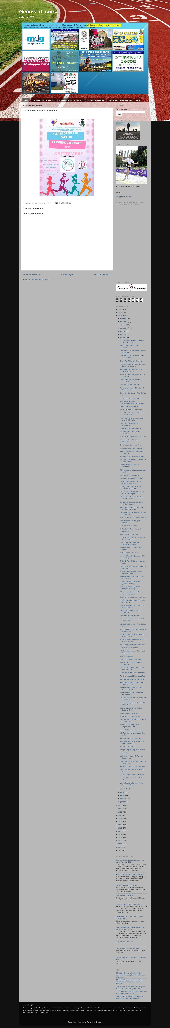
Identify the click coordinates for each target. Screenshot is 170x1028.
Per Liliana (124, 753)
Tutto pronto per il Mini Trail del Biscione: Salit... (131, 709)
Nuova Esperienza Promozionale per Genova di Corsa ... (133, 365)
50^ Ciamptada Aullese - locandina (132, 645)
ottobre (123, 325)
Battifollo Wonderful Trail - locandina (133, 597)
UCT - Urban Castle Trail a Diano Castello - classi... (132, 498)
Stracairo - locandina (127, 746)
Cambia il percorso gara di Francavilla (129, 466)
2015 (120, 831)
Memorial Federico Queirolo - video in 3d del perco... (132, 557)
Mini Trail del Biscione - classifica (132, 679)
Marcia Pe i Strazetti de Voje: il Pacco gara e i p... (131, 370)
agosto (123, 331)
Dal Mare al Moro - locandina (130, 398)
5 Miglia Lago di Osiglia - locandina (132, 750)
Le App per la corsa (95, 100)
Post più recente (31, 274)
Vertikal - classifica (126, 656)
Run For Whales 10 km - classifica (132, 673)
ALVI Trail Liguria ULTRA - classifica (133, 517)
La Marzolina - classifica (124, 896)
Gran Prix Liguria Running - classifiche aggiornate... (130, 543)
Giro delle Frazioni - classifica (130, 730)
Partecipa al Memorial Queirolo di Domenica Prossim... (132, 389)
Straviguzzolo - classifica (129, 648)
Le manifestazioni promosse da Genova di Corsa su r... (131, 784)
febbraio (123, 798)
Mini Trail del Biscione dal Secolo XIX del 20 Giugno (132, 493)
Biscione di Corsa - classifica (126, 885)
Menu (26, 100)
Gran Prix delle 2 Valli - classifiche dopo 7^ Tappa (132, 606)
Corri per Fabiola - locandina (130, 385)
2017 (120, 825)
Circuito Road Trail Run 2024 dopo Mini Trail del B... (132, 635)
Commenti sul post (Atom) (40, 279)
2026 (120, 309)
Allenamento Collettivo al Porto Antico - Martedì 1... (131, 593)
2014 (120, 834)
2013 (120, 837)
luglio (122, 334)
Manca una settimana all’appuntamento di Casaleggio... (133, 402)
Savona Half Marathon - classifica (128, 904)
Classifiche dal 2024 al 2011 (71, 100)
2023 (120, 806)
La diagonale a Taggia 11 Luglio (131, 478)
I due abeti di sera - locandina (130, 616)
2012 (120, 841)
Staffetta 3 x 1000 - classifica (130, 428)
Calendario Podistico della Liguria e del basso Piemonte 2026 (130, 861)
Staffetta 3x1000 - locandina (130, 716)
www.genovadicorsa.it (127, 1008)
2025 (120, 312)
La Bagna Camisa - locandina (130, 406)
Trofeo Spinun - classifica (129, 553)
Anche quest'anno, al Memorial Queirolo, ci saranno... (131, 582)
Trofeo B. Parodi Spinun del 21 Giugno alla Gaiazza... (131, 725)
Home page (67, 274)
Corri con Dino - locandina (129, 475)
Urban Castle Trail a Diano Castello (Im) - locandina (132, 668)
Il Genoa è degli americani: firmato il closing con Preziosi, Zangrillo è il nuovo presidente (130, 975)
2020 (120, 815)
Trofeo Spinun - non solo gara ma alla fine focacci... (132, 577)
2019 (120, 818)
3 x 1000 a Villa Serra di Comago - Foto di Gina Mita (132, 414)
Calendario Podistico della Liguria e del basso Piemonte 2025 (130, 928)
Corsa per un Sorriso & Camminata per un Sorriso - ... (132, 538)
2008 (120, 850)
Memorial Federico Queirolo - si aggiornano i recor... (131, 508)
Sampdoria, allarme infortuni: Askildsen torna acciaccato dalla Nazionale (130, 997)
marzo (122, 795)
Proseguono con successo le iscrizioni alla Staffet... (130, 487)
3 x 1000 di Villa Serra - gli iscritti (132, 456)
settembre (124, 328)
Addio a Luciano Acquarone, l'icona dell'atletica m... (132, 601)
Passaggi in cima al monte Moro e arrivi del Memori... (132, 419)
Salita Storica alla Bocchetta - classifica (130, 874)
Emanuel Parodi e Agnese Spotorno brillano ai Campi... (133, 640)
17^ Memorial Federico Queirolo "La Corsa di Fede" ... (133, 461)
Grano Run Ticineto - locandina (131, 659)
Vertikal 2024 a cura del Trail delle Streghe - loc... (132, 757)
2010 (120, 847)
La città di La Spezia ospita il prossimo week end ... (130, 482)
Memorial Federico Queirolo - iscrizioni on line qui (130, 588)
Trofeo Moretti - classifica (129, 713)
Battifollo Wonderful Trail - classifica (133, 437)
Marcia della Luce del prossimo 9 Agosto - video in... (132, 742)
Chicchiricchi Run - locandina (130, 445)
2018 (120, 821)
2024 (120, 316)
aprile (122, 792)
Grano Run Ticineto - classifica (131, 361)
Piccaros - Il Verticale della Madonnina (129, 424)
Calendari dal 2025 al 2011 (44, 100)
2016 (120, 828)
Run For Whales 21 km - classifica (132, 676)
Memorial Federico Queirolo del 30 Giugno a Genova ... (132, 683)
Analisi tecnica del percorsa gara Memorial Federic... (132, 572)
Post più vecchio (102, 274)
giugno (123, 338)
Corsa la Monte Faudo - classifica (132, 775)
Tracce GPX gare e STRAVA (120, 100)
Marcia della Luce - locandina (130, 738)
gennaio (123, 802)
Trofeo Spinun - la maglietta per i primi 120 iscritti (132, 688)
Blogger (98, 1022)
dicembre (123, 318)
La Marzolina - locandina (125, 942)
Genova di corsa (39, 11)
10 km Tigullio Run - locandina (131, 410)
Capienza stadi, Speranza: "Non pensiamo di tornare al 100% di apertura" (131, 992)
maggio (123, 789)
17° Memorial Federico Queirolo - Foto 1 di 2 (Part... (132, 341)
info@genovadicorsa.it (124, 197)
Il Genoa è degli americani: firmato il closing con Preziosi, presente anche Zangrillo (129, 982)
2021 (120, 812)
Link (138, 100)
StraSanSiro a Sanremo (128, 526)
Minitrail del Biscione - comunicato (132, 766)
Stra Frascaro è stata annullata (131, 448)
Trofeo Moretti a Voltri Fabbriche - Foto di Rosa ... (132, 693)
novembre (124, 322)
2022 (120, 809)
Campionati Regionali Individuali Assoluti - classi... (131, 503)
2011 (120, 844)
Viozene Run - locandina (129, 534)
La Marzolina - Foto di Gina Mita (127, 948)
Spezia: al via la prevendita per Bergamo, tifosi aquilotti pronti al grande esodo (131, 988)
